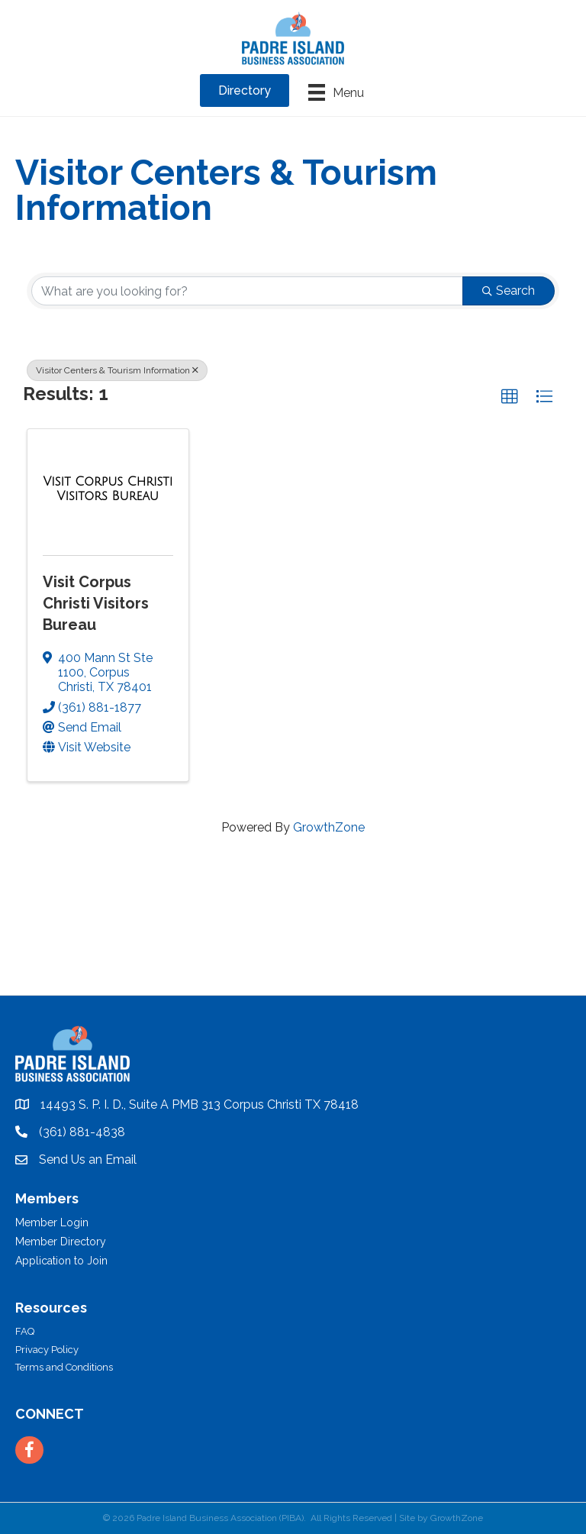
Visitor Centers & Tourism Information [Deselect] (117, 370)
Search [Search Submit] (508, 290)
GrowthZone (329, 827)
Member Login (52, 1222)
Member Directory (60, 1241)
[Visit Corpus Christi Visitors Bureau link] (108, 489)
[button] (509, 397)
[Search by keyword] (247, 290)
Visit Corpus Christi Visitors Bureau (96, 603)
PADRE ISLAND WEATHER (293, 937)
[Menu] (336, 92)
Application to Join (61, 1261)
